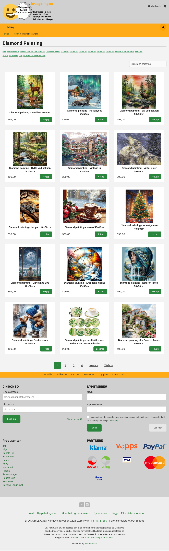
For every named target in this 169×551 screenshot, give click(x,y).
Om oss (75, 374)
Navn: (90, 392)
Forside (6, 34)
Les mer (158, 427)
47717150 (102, 521)
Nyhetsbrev (100, 513)
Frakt (31, 513)
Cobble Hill (8, 453)
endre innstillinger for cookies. (99, 538)
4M (4, 446)
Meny (8, 27)
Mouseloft (8, 467)
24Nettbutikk (90, 544)
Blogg (114, 513)
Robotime (8, 481)
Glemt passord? (74, 419)
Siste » (109, 365)
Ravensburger (10, 474)
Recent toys (9, 478)
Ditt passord (9, 404)
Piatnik (6, 470)
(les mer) (113, 421)
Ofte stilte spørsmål (132, 513)
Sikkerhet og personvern (75, 513)
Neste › (93, 365)
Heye (5, 463)
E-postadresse (10, 392)
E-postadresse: (95, 404)
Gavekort (89, 374)
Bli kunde (62, 374)
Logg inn (103, 374)
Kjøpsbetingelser (47, 513)
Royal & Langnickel (13, 485)
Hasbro (6, 460)
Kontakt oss (118, 374)
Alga (5, 449)
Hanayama (8, 456)
